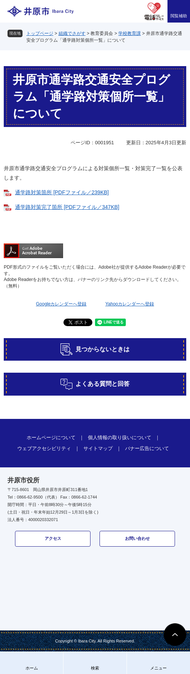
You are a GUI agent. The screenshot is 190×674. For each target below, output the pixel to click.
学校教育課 (129, 33)
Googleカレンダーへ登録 (61, 304)
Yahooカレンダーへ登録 (129, 304)
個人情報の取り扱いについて (119, 437)
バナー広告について (147, 448)
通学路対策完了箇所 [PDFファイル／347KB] (67, 207)
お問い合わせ (137, 538)
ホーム (32, 668)
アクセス (53, 538)
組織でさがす (72, 33)
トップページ (39, 33)
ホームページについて (51, 437)
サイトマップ (98, 448)
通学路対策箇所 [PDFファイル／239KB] (62, 192)
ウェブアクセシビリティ (44, 448)
